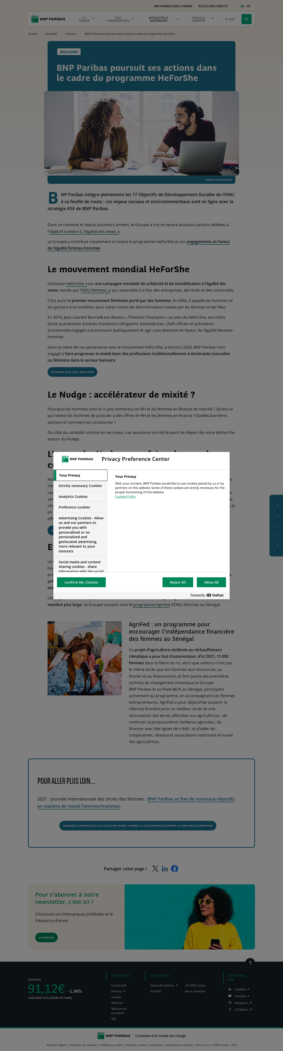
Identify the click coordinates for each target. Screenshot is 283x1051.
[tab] (80, 475)
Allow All (211, 582)
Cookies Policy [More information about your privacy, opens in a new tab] (125, 496)
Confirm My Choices (81, 582)
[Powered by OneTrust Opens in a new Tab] (209, 596)
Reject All (177, 582)
